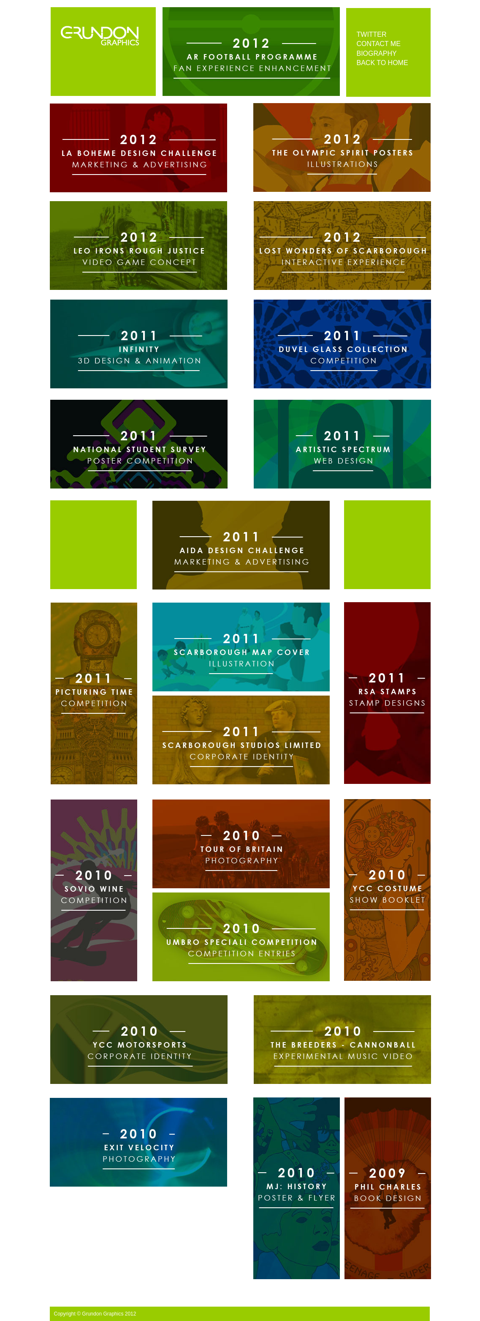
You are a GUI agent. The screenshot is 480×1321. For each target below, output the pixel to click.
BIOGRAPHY (377, 53)
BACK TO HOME (382, 62)
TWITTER (372, 34)
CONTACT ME (379, 43)
